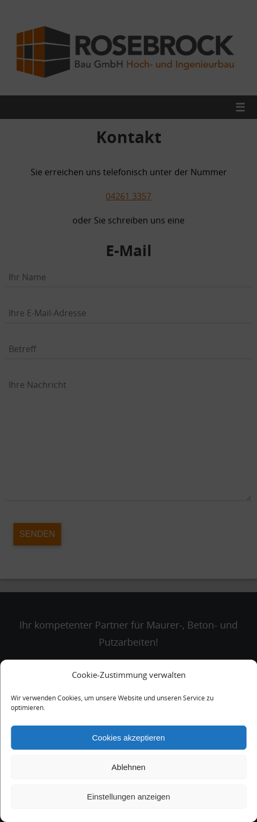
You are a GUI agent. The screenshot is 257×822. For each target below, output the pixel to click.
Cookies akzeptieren (128, 737)
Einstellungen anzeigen (128, 796)
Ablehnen (128, 767)
